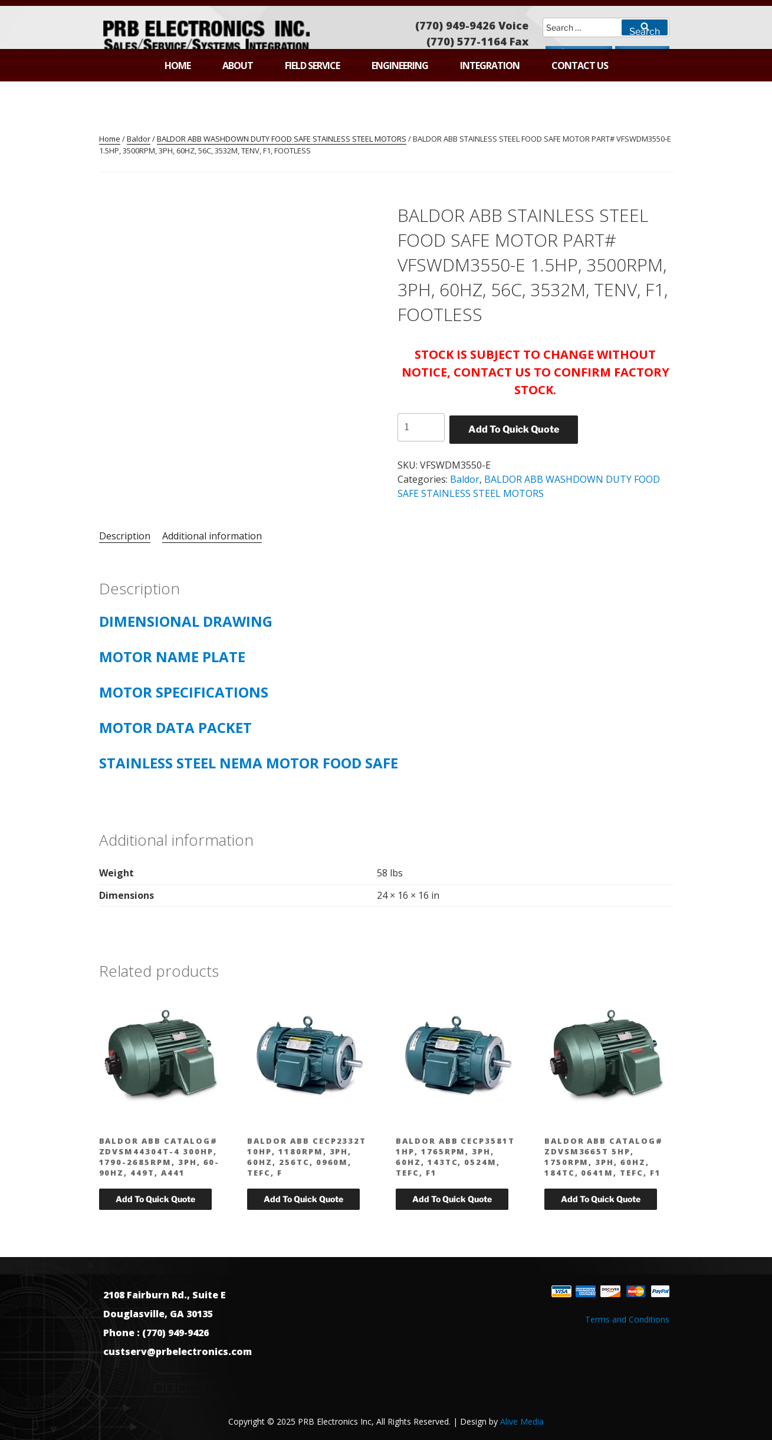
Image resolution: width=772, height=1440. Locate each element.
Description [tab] (124, 535)
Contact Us (579, 65)
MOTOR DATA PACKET (175, 727)
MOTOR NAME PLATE (172, 656)
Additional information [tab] (212, 535)
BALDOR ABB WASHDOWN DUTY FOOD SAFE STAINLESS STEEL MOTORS (281, 138)
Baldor (138, 138)
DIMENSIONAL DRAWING (191, 621)
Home (177, 65)
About (237, 65)
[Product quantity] (421, 427)
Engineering (400, 65)
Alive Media (522, 1421)
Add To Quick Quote (513, 429)
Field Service (312, 65)
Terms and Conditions (627, 1319)
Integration (490, 65)
